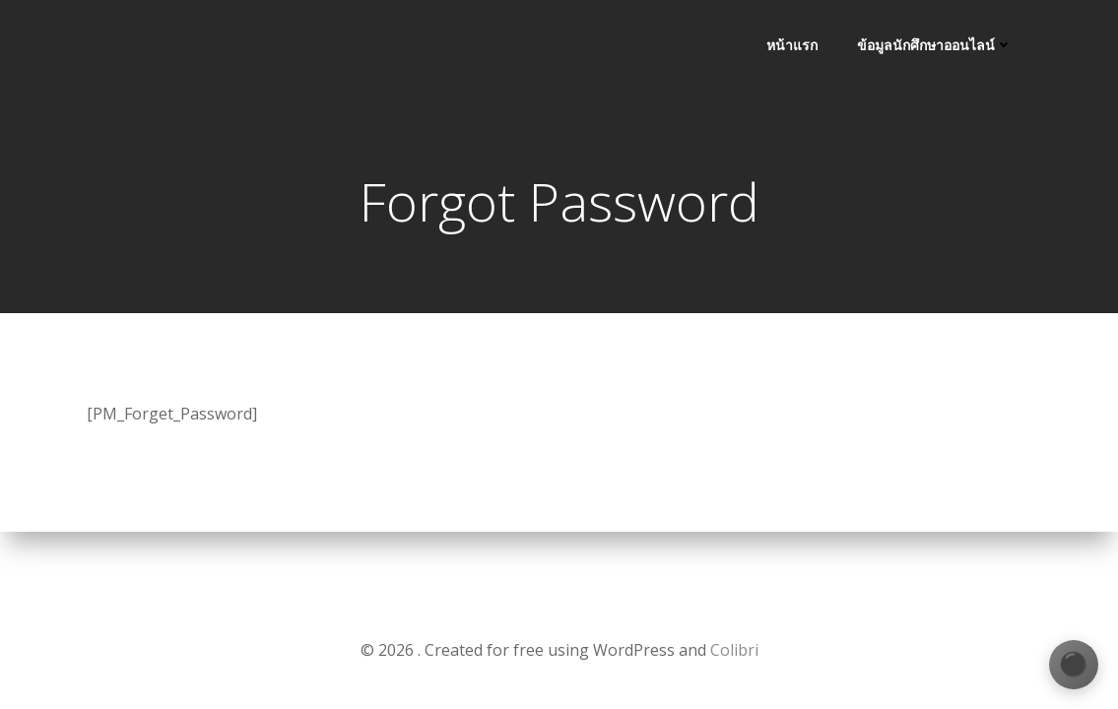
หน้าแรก (792, 44)
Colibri (734, 650)
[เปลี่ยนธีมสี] (1073, 664)
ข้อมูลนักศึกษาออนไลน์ (935, 44)
